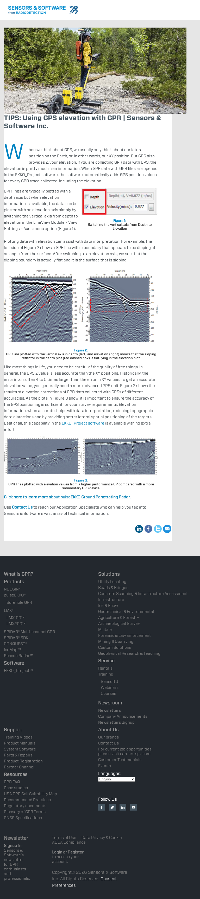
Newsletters (109, 710)
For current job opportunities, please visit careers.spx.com (125, 751)
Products (14, 581)
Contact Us (108, 743)
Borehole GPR (19, 602)
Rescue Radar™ (18, 655)
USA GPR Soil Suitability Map (30, 794)
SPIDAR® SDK (16, 637)
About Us (108, 729)
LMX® (9, 610)
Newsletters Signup (116, 722)
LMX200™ (16, 623)
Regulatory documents (25, 806)
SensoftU (109, 681)
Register (76, 852)
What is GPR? (18, 574)
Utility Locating (112, 581)
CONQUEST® (15, 643)
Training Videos (18, 737)
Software (14, 663)
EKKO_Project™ (18, 670)
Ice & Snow (108, 605)
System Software (20, 749)
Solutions (109, 574)
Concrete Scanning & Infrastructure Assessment (143, 593)
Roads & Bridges (113, 587)
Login (57, 852)
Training (105, 674)
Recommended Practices (27, 800)
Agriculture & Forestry (118, 617)
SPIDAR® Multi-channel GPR (29, 632)
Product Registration (23, 761)
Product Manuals (19, 743)
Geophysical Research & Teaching (129, 653)
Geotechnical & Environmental (126, 611)
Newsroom (110, 702)
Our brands (108, 737)
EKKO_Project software (83, 423)
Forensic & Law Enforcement (124, 635)
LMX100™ (15, 617)
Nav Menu (192, 9)
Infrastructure (111, 599)
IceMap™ (12, 649)
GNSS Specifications (23, 817)
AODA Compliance (69, 842)
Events (104, 765)
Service (106, 660)
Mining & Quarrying (115, 641)
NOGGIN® (12, 589)
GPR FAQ (12, 782)
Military (105, 629)
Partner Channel (19, 767)
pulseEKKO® (15, 595)
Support (13, 729)
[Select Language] (116, 779)
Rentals (105, 668)
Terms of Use (64, 837)
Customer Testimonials (119, 759)
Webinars (109, 687)
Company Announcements (122, 716)
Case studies (16, 788)
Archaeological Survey (119, 623)
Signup (10, 845)
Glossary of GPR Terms (25, 812)
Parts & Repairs (18, 755)
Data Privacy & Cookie (102, 837)
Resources (16, 774)
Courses (108, 693)
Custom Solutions (114, 647)
